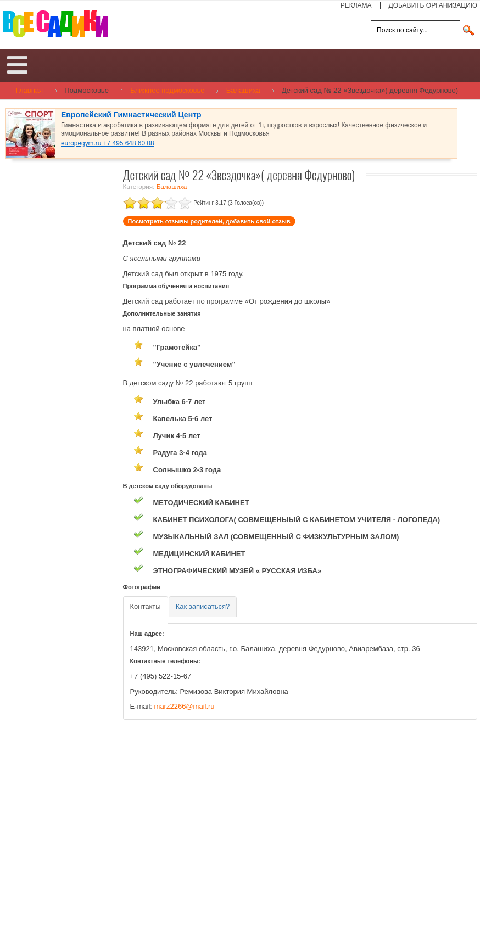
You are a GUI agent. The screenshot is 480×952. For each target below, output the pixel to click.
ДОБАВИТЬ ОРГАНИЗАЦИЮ (433, 5)
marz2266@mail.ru (184, 706)
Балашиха (172, 186)
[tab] (145, 610)
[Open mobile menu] (17, 65)
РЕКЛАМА (356, 5)
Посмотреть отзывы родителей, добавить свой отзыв (209, 221)
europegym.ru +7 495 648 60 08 (107, 143)
